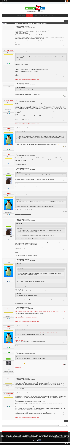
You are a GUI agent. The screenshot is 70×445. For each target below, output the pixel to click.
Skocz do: (56, 425)
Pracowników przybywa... (20, 340)
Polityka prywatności (21, 15)
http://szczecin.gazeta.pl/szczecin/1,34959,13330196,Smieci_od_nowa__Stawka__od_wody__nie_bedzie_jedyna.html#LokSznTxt (40, 311)
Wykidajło (9, 128)
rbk (9, 352)
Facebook (65, 1)
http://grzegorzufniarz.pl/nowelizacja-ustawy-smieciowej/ (26, 317)
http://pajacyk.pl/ (18, 367)
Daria (9, 154)
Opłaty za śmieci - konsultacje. (23, 26)
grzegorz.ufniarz (9, 50)
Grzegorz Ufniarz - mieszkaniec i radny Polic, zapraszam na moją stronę (27, 79)
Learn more (43, 440)
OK (39, 440)
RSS (67, 1)
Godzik (9, 169)
